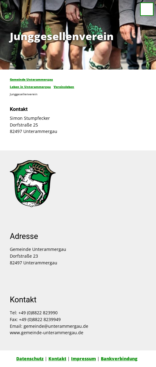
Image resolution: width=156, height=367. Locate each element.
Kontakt (57, 358)
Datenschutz (30, 358)
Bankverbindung (119, 358)
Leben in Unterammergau (30, 87)
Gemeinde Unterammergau (31, 79)
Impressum (83, 358)
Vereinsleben (64, 87)
